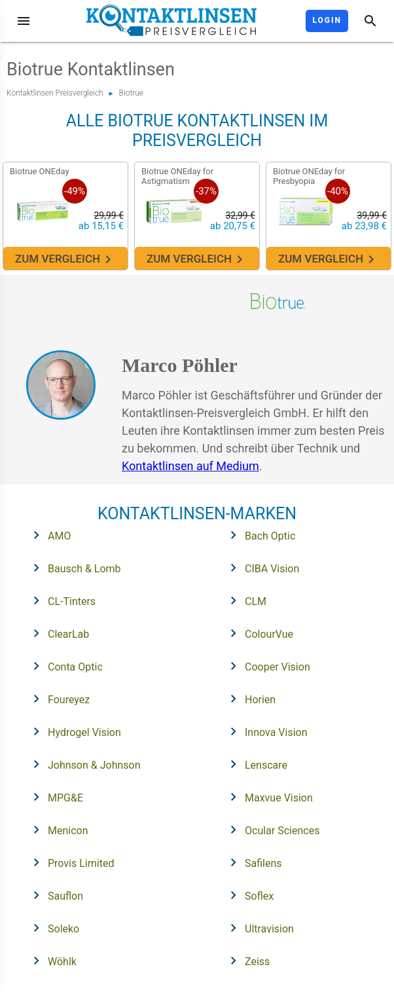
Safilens (252, 862)
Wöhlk (51, 960)
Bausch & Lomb (73, 568)
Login (327, 20)
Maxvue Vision (267, 797)
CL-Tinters (60, 600)
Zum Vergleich (65, 259)
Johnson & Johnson (83, 764)
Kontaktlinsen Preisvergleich (55, 93)
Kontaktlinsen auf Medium (190, 466)
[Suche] (370, 21)
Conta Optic (64, 666)
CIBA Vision (260, 568)
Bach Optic (258, 535)
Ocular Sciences (270, 829)
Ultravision (258, 928)
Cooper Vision (266, 666)
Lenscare (254, 764)
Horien (249, 699)
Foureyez (57, 699)
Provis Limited (69, 862)
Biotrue (131, 93)
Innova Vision (265, 731)
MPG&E (54, 797)
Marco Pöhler (180, 365)
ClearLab (57, 633)
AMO (48, 535)
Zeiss (246, 960)
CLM (244, 600)
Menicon (56, 829)
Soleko (52, 928)
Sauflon (54, 895)
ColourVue (257, 633)
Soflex (248, 895)
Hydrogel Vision (73, 731)
